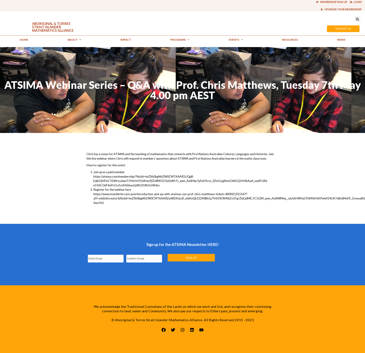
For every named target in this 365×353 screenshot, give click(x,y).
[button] (357, 19)
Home (24, 39)
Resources (290, 39)
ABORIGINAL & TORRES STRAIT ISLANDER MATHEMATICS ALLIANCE (53, 26)
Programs (179, 39)
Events (236, 39)
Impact (125, 39)
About (74, 39)
